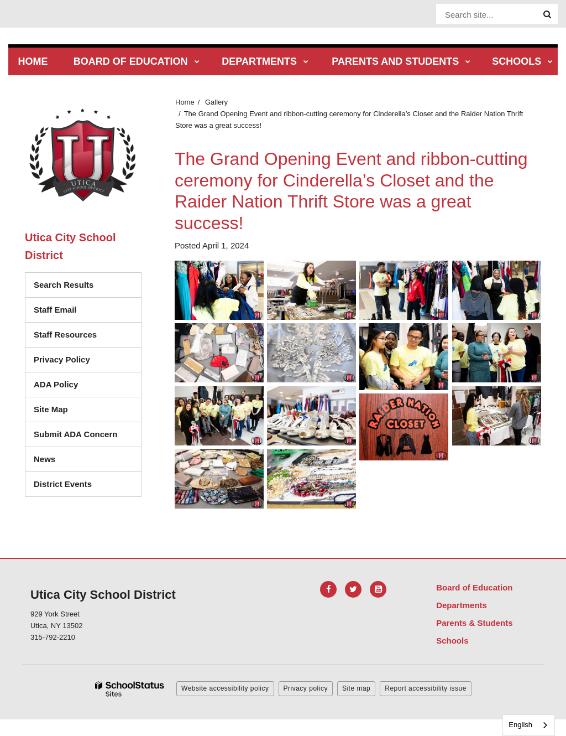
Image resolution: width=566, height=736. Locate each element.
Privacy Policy (62, 359)
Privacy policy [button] (306, 688)
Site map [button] (356, 688)
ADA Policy (56, 384)
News (44, 459)
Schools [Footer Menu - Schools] (452, 640)
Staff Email (55, 309)
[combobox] (528, 725)
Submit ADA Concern (75, 434)
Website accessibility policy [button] (225, 688)
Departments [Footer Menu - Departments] (461, 605)
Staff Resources (65, 334)
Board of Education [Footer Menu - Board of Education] (474, 587)
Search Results (63, 284)
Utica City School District (70, 246)
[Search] (547, 14)
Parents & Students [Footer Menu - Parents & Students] (474, 623)
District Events (63, 484)
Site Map (51, 409)
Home (185, 102)
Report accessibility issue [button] (426, 688)
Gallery (216, 102)
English (520, 725)
